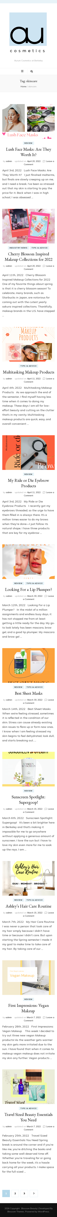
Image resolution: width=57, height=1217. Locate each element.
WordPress (43, 1211)
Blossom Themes (15, 1211)
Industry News (18, 248)
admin (9, 161)
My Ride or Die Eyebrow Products (28, 483)
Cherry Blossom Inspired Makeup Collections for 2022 (28, 256)
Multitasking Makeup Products (28, 372)
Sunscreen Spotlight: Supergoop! (28, 799)
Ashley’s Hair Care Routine (28, 906)
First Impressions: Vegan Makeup (28, 1008)
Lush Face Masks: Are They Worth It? (28, 151)
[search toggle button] (32, 71)
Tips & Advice (39, 248)
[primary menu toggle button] (22, 71)
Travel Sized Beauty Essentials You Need (28, 1117)
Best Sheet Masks (28, 693)
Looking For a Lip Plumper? (28, 589)
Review (28, 143)
